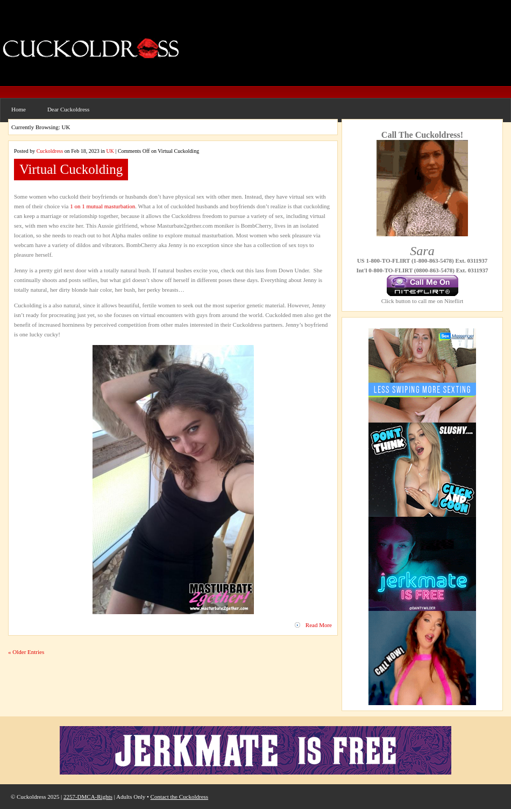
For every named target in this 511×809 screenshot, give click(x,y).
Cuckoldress (50, 151)
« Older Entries (26, 652)
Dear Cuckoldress (68, 109)
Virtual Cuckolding (71, 169)
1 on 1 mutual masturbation (102, 206)
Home (18, 109)
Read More (319, 625)
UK (109, 151)
